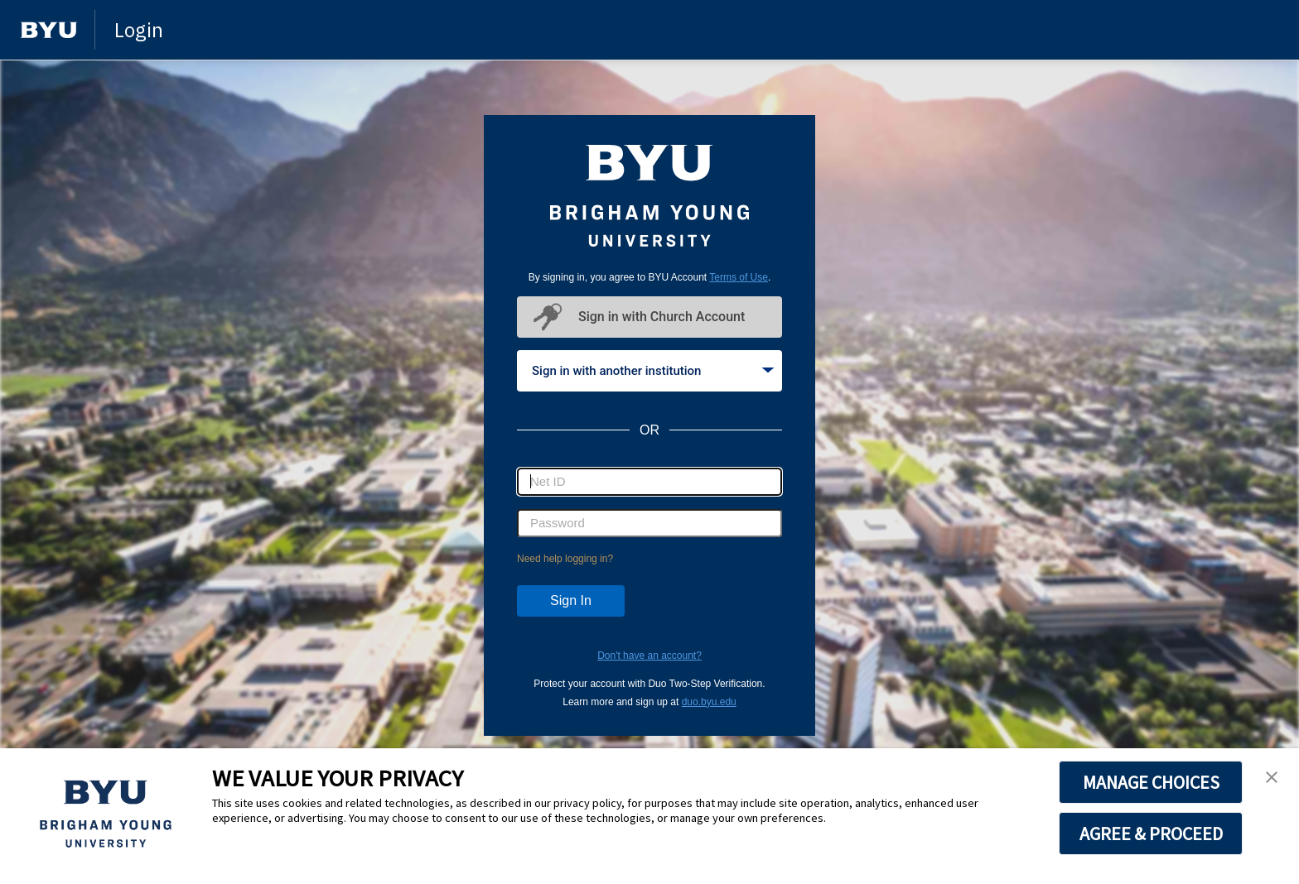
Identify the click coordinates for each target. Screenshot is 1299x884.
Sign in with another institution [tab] (653, 370)
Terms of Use (738, 277)
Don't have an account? (649, 655)
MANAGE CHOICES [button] (1151, 782)
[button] (1271, 778)
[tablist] (649, 371)
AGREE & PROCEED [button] (1151, 833)
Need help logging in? (565, 559)
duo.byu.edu (709, 702)
